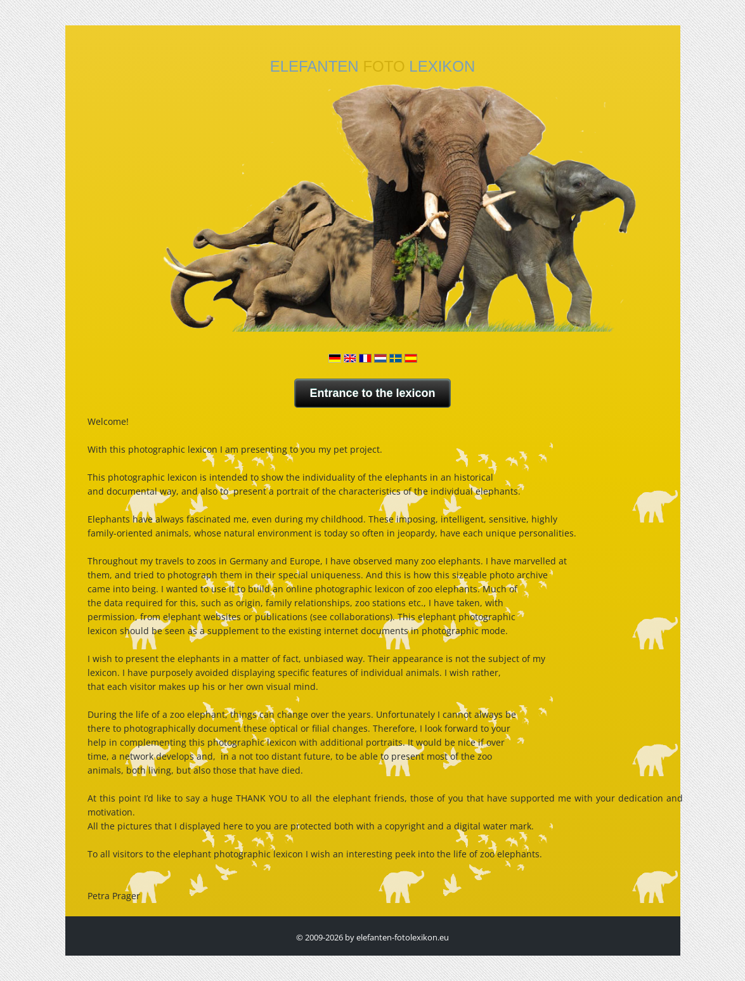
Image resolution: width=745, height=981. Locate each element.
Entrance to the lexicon (372, 393)
